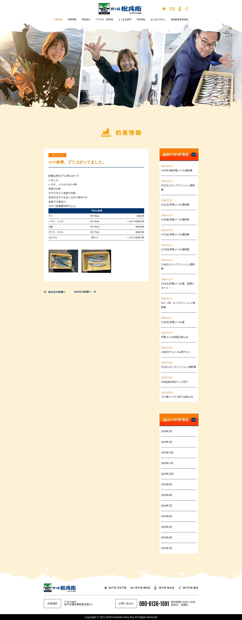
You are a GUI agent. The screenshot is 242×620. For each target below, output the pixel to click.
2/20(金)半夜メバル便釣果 (175, 219)
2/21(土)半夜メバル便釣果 (175, 204)
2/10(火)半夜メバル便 (174, 322)
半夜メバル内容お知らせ (174, 337)
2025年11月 (167, 463)
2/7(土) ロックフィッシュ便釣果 (178, 367)
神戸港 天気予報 (118, 587)
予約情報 (140, 19)
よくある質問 (124, 19)
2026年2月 (166, 431)
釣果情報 (72, 19)
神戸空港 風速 (190, 587)
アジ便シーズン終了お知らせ (177, 396)
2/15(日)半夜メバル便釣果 (175, 249)
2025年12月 (167, 452)
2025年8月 (166, 495)
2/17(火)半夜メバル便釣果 (175, 234)
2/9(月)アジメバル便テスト (176, 352)
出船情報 (58, 19)
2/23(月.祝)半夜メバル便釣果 (176, 170)
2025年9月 (166, 484)
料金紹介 (86, 19)
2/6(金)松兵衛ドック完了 (174, 382)
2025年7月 (166, 505)
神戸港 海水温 (166, 587)
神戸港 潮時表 (142, 587)
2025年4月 (166, 537)
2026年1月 (166, 442)
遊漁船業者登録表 (179, 19)
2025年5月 (166, 527)
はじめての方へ (158, 19)
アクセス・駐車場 (104, 19)
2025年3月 (166, 548)
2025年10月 (167, 473)
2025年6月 (166, 516)
